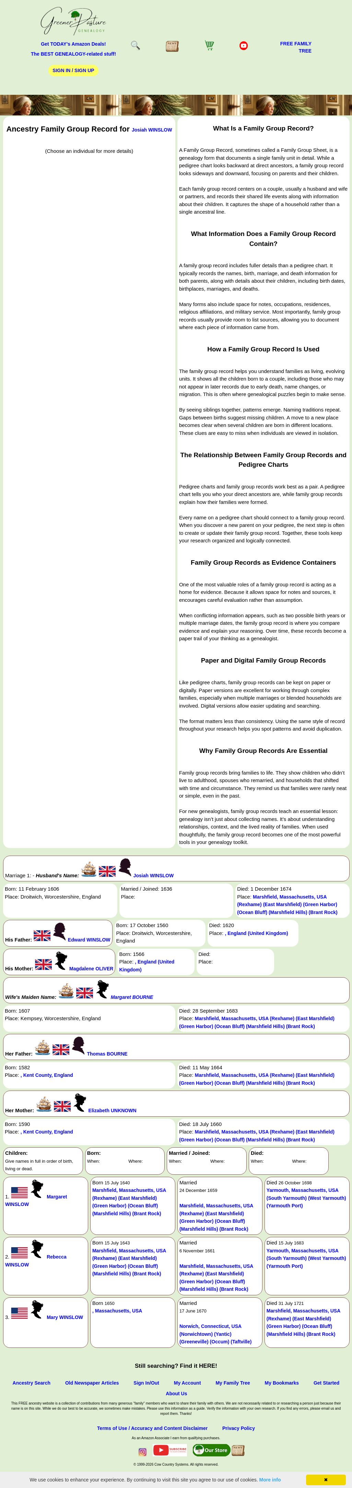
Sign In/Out (146, 1383)
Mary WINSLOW (65, 1317)
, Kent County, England (47, 1075)
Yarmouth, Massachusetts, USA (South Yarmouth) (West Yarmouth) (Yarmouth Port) (306, 1197)
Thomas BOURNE (107, 1054)
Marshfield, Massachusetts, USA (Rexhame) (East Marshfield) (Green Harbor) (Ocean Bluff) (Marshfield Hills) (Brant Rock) (287, 904)
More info (270, 1480)
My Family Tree (232, 1383)
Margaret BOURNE (132, 997)
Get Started (326, 1383)
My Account (187, 1383)
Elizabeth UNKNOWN (113, 1110)
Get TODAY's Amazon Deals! (73, 44)
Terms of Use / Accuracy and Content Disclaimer (152, 1428)
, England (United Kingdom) (256, 933)
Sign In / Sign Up (73, 70)
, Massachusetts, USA (117, 1311)
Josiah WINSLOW (152, 130)
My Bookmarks (282, 1383)
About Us (176, 1393)
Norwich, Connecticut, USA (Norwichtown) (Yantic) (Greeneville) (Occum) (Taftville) (215, 1333)
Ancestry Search (32, 1383)
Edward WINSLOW (89, 940)
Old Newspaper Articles (92, 1383)
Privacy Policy (238, 1428)
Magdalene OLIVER (91, 968)
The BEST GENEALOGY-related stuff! (73, 54)
